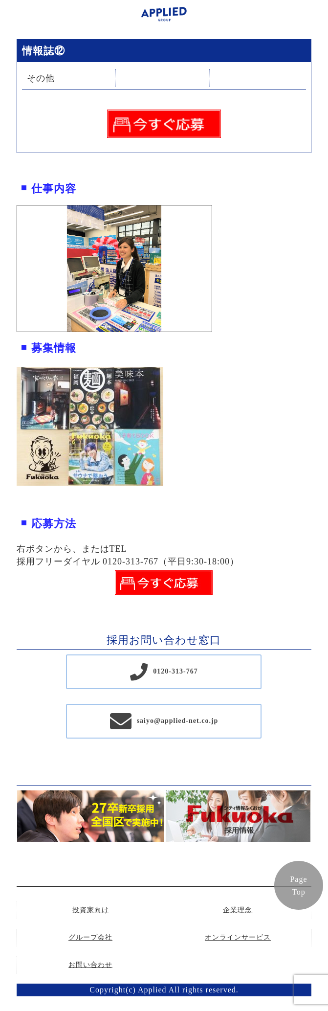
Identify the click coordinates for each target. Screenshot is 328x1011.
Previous (10, 268)
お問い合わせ (90, 964)
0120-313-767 (175, 671)
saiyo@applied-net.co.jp (178, 720)
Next (219, 268)
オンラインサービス (238, 937)
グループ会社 (90, 937)
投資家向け (90, 910)
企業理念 (237, 910)
